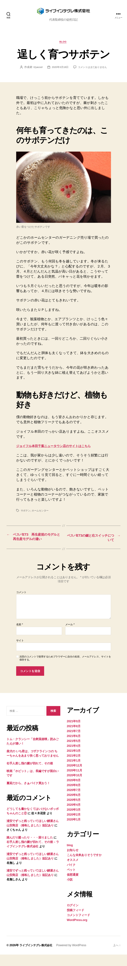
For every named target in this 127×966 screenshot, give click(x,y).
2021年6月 (74, 747)
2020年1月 (74, 831)
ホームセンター (41, 516)
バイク (71, 876)
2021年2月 (74, 767)
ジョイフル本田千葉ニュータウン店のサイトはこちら (59, 451)
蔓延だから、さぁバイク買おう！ (28, 794)
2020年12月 (74, 777)
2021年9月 (74, 732)
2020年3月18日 (59, 72)
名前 (19, 636)
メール (70, 636)
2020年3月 (74, 821)
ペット (71, 881)
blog (63, 47)
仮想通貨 (72, 886)
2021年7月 (74, 742)
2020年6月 (74, 806)
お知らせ (72, 861)
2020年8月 (74, 796)
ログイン (72, 916)
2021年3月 (74, 762)
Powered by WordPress (73, 956)
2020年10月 (74, 786)
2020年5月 (74, 811)
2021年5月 (74, 752)
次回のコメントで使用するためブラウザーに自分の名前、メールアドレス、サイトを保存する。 (65, 669)
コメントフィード (78, 926)
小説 (70, 891)
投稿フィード (75, 921)
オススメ (72, 871)
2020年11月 (74, 781)
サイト (20, 651)
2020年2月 (74, 826)
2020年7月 (74, 801)
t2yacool (36, 72)
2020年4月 (74, 816)
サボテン (26, 516)
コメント (21, 603)
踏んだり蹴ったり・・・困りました (30, 849)
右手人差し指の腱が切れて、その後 (30, 774)
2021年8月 (74, 737)
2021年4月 (74, 757)
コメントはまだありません (93, 72)
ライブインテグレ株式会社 (36, 956)
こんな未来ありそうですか (84, 866)
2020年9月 (74, 791)
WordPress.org (77, 931)
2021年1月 (74, 772)
